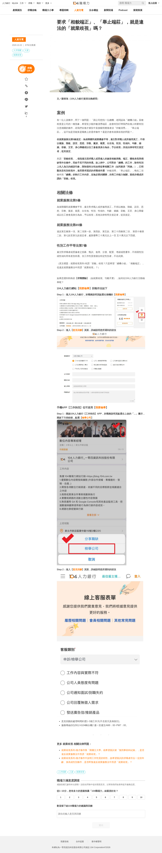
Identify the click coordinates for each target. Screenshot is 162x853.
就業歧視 (17, 55)
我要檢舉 (84, 288)
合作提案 (80, 841)
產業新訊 (17, 10)
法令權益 (93, 10)
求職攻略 (32, 10)
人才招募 (17, 50)
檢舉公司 (86, 417)
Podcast (123, 10)
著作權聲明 (96, 841)
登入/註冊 (152, 3)
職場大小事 (48, 10)
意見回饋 (77, 330)
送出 (101, 825)
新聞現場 (108, 10)
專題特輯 (64, 10)
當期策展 (137, 10)
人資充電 (78, 10)
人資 (26, 50)
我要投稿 (65, 841)
